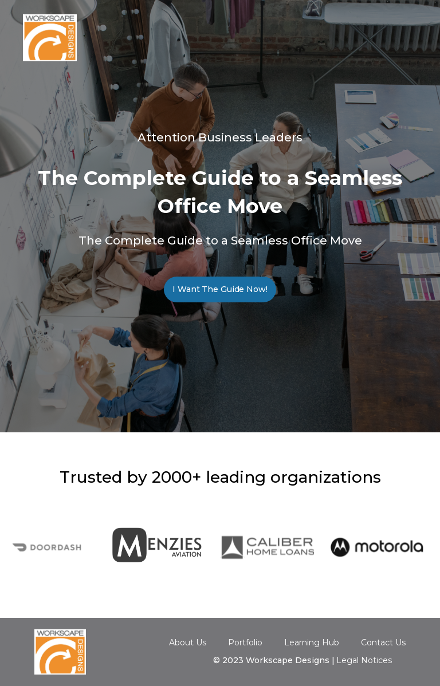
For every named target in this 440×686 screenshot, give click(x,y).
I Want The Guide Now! (219, 289)
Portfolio (245, 642)
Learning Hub (311, 642)
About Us (187, 642)
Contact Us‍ (383, 643)
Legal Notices (364, 660)
